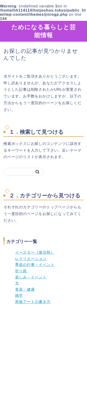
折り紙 (21, 271)
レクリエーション (31, 259)
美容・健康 (25, 289)
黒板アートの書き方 (33, 302)
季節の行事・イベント (35, 265)
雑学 (19, 295)
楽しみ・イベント (31, 277)
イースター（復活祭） (35, 252)
